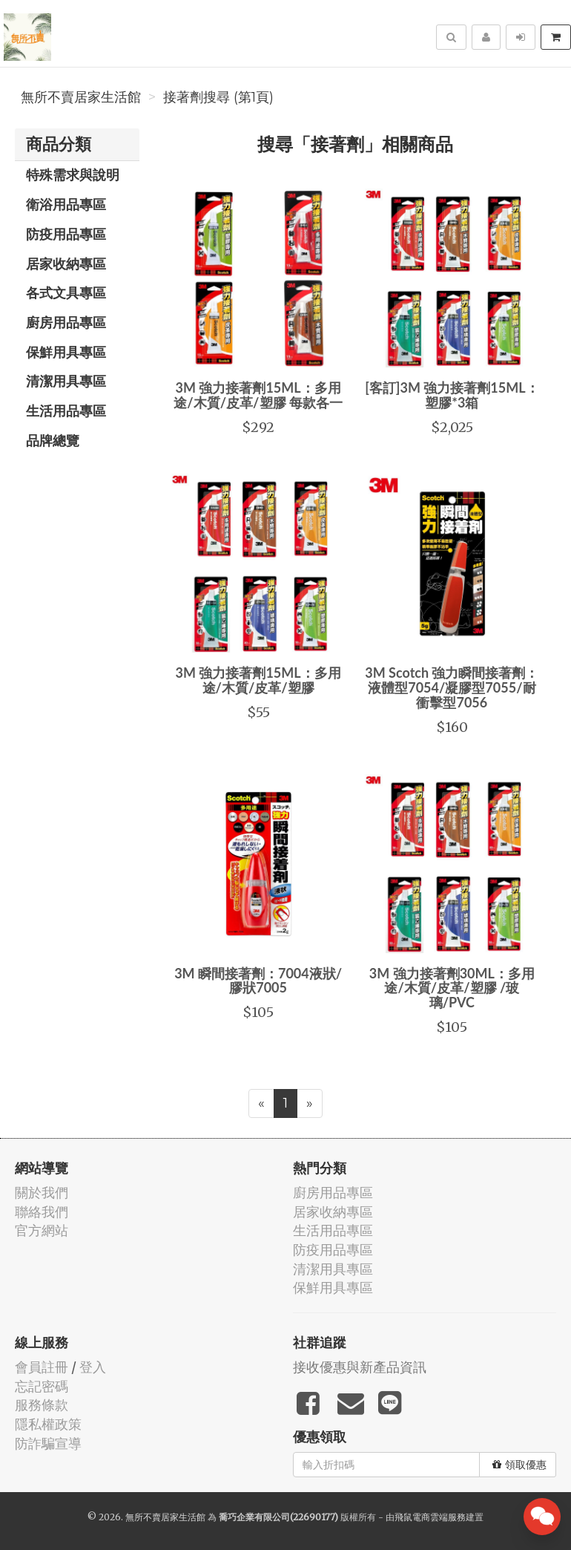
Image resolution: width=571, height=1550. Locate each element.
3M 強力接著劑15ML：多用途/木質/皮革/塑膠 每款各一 (258, 395)
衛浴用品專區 (66, 204)
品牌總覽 (52, 440)
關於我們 (41, 1192)
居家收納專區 (66, 263)
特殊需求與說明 (72, 174)
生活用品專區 (66, 410)
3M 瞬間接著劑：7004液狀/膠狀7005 (258, 980)
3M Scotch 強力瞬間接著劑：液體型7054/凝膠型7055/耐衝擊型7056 (451, 687)
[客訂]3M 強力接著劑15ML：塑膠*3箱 (451, 395)
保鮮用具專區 (66, 352)
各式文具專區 (66, 292)
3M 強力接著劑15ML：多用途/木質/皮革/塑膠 (258, 680)
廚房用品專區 (66, 322)
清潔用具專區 (66, 381)
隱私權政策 (48, 1424)
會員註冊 (41, 1367)
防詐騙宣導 (48, 1443)
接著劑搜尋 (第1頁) (218, 97)
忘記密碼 (41, 1386)
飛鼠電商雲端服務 (430, 1517)
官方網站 (41, 1230)
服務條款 (41, 1404)
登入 (92, 1367)
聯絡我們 (41, 1211)
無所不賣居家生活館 (81, 97)
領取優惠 (519, 1464)
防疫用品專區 (66, 234)
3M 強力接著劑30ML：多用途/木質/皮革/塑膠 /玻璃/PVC (452, 988)
